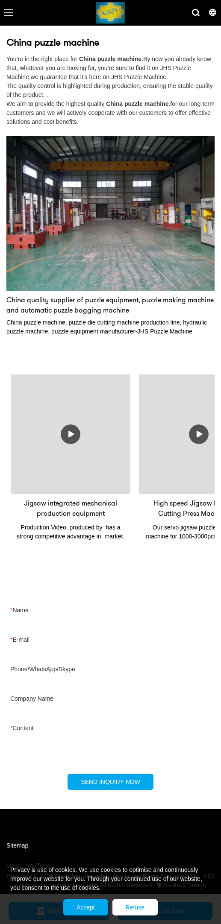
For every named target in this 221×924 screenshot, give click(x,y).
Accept (86, 907)
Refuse (135, 907)
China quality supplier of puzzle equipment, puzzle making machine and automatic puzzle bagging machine (110, 305)
